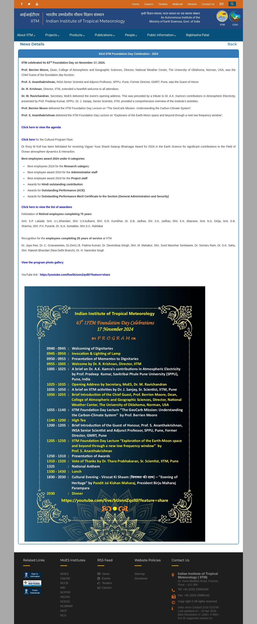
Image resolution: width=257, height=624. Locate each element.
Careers (148, 4)
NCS (63, 615)
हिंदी (221, 4)
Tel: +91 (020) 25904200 (193, 589)
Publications (105, 35)
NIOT (63, 610)
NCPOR (65, 592)
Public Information (161, 35)
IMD (62, 587)
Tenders (163, 4)
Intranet (192, 4)
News (105, 573)
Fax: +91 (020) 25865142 (194, 595)
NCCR (64, 583)
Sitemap (140, 573)
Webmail (177, 4)
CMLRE (65, 578)
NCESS (65, 601)
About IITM (26, 35)
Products (77, 35)
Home (135, 4)
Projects (52, 35)
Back (232, 44)
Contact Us (208, 4)
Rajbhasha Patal (197, 35)
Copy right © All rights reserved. (197, 601)
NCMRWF (66, 606)
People (131, 35)
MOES (64, 573)
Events (106, 578)
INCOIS (65, 597)
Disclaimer (141, 578)
